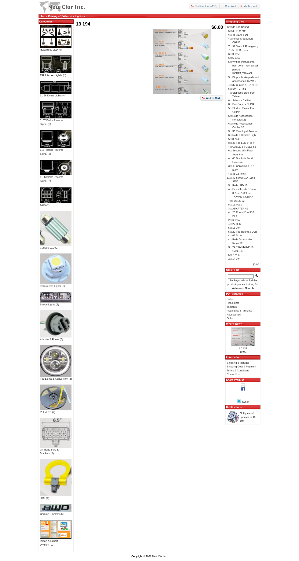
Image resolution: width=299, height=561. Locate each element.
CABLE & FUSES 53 (244, 146)
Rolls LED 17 (239, 185)
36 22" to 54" (239, 173)
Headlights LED (55, 48)
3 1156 (236, 54)
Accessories (234, 314)
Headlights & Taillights (239, 310)
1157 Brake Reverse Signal (55, 150)
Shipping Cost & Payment (241, 366)
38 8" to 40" (239, 30)
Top (43, 16)
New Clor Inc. (159, 556)
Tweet (245, 401)
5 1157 (236, 57)
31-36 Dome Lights (55, 94)
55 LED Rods (240, 50)
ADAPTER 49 (240, 208)
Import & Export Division (55, 541)
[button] (204, 6)
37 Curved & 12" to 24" (245, 85)
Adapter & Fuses (55, 338)
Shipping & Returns (238, 362)
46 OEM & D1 (240, 34)
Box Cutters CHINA (243, 104)
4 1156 (243, 348)
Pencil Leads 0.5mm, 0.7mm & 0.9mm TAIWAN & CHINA (244, 193)
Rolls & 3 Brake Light (244, 135)
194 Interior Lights (71, 16)
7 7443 (236, 254)
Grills (230, 318)
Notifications (234, 407)
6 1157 (236, 220)
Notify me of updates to (248, 417)
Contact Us (233, 374)
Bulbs (230, 299)
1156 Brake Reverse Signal (55, 177)
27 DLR (236, 224)
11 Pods (237, 204)
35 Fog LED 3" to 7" (243, 142)
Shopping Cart (235, 21)
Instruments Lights (55, 284)
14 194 (236, 258)
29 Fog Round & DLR (244, 231)
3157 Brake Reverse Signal (55, 121)
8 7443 (236, 139)
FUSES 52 (238, 200)
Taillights (232, 306)
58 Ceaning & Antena (244, 131)
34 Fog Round (240, 27)
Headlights (233, 302)
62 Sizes (237, 235)
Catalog (52, 16)
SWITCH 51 (239, 88)
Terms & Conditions (238, 370)
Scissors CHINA (241, 100)
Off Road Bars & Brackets (55, 450)
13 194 (236, 227)
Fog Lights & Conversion (55, 377)
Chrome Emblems (55, 512)
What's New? (234, 324)
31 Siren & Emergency (245, 46)
